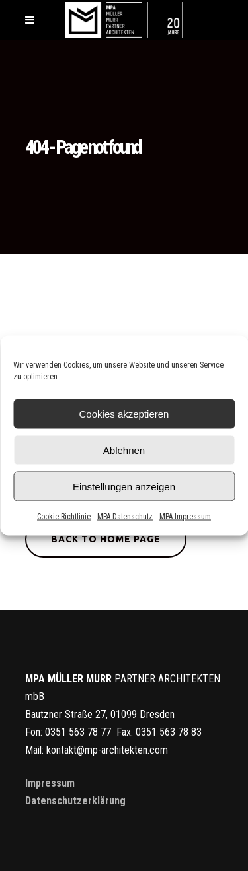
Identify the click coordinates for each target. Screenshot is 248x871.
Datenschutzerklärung (75, 800)
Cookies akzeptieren (124, 413)
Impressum (50, 783)
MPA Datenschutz (125, 516)
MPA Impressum (185, 516)
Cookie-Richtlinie (64, 516)
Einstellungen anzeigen (124, 486)
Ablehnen (124, 449)
